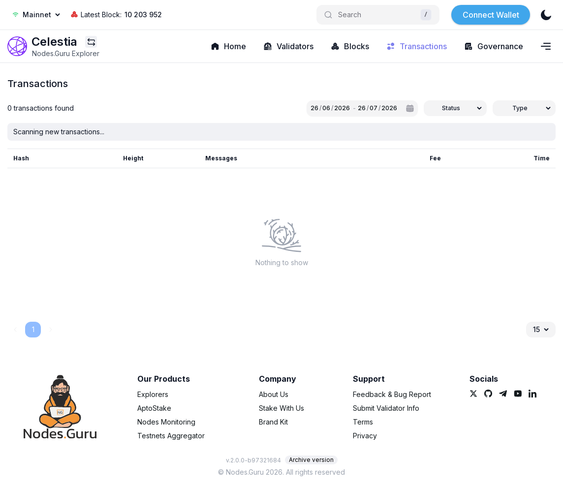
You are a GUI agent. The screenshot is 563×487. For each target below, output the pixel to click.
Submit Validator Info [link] (386, 408)
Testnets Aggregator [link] (171, 435)
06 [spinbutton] (326, 108)
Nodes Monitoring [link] (166, 422)
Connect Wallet (491, 15)
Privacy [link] (365, 435)
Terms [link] (363, 422)
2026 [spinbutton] (342, 108)
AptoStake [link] (154, 408)
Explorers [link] (152, 394)
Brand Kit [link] (273, 422)
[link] (17, 46)
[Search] (377, 15)
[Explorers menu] (91, 42)
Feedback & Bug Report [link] (392, 394)
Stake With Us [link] (281, 408)
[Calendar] (410, 108)
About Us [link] (273, 394)
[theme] (546, 15)
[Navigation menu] (546, 46)
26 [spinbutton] (314, 108)
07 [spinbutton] (373, 108)
